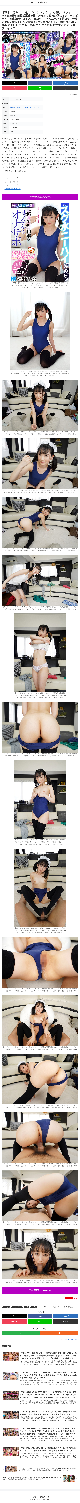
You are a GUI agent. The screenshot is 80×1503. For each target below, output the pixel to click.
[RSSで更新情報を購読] (59, 1333)
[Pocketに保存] (14, 88)
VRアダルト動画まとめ (40, 2)
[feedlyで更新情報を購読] (21, 1333)
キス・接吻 (37, 107)
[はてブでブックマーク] (65, 83)
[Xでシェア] (14, 83)
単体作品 (12, 107)
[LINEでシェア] (40, 88)
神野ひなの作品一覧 (13, 189)
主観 (31, 107)
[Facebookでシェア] (40, 83)
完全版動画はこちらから (40, 197)
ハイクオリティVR (22, 107)
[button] (65, 88)
